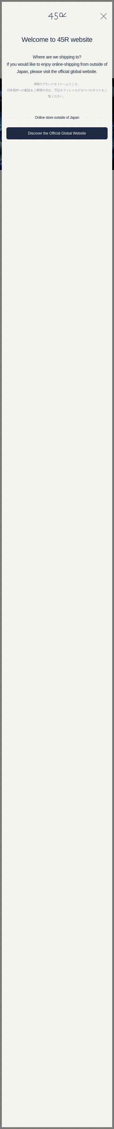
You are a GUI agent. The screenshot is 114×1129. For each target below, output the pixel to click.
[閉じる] (103, 16)
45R (57, 16)
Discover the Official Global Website (57, 133)
